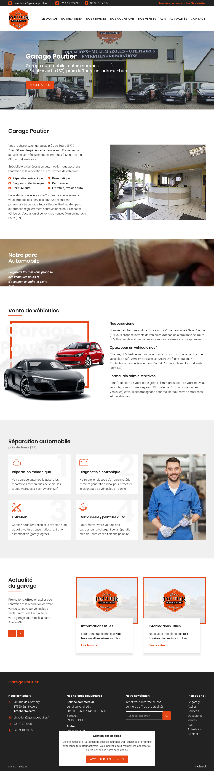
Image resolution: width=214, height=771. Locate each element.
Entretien (19, 517)
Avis (163, 19)
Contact (198, 19)
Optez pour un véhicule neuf (133, 347)
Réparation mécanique (31, 472)
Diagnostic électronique (99, 472)
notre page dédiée (117, 750)
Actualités (178, 19)
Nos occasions (122, 323)
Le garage (49, 19)
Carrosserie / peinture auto (102, 517)
